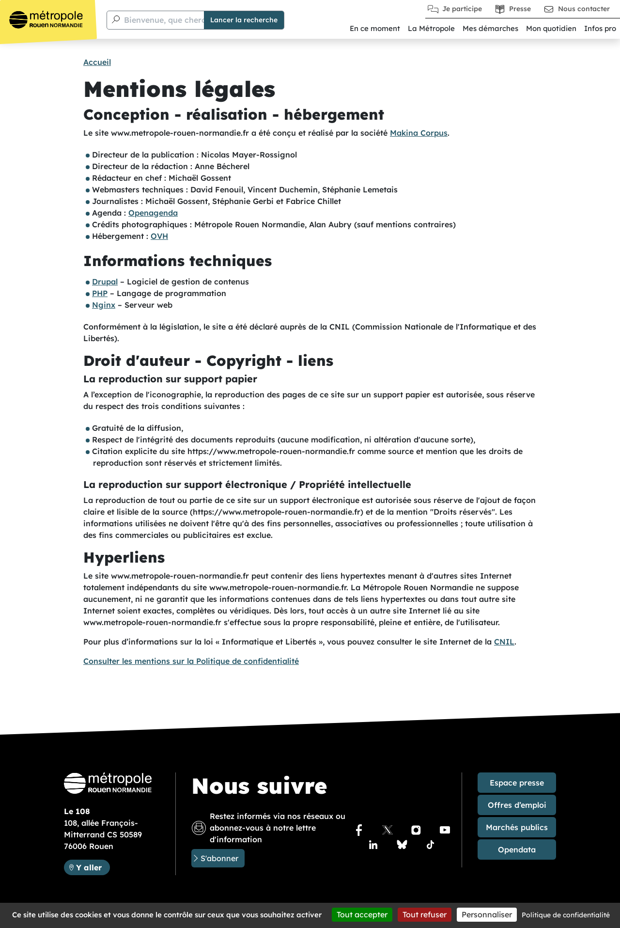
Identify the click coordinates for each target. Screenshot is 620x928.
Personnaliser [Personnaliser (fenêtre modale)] (487, 914)
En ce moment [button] (375, 28)
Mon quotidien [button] (551, 28)
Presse (520, 8)
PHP (100, 293)
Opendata (517, 849)
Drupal (105, 281)
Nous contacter (584, 8)
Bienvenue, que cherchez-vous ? (185, 20)
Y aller (93, 866)
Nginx (103, 305)
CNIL (504, 641)
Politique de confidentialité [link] (566, 915)
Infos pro (600, 28)
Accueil (97, 62)
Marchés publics (517, 827)
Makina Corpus (419, 133)
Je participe (462, 8)
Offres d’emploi (517, 805)
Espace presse (517, 782)
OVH (159, 236)
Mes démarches (490, 28)
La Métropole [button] (431, 28)
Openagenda (153, 213)
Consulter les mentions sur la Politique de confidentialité (191, 661)
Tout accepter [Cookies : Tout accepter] (362, 914)
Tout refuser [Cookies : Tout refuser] (425, 914)
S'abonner (219, 858)
